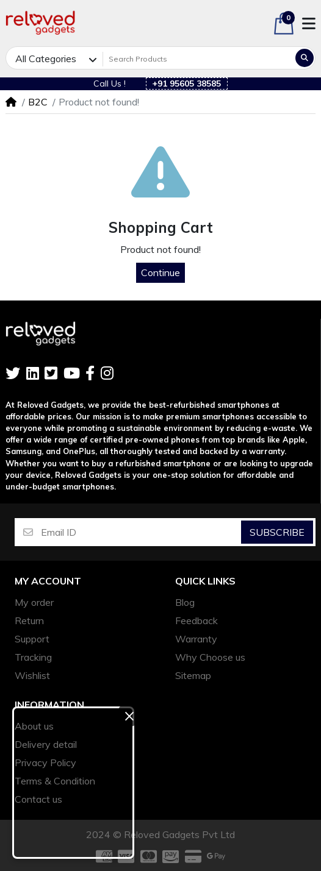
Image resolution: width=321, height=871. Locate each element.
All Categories (45, 58)
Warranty (196, 639)
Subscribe (277, 532)
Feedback (196, 620)
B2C (38, 102)
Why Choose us (210, 657)
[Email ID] (140, 532)
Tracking (33, 657)
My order (34, 602)
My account (48, 581)
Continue (160, 272)
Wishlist (32, 675)
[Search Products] (198, 59)
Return (29, 620)
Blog (185, 602)
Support (32, 639)
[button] (284, 23)
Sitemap (193, 675)
